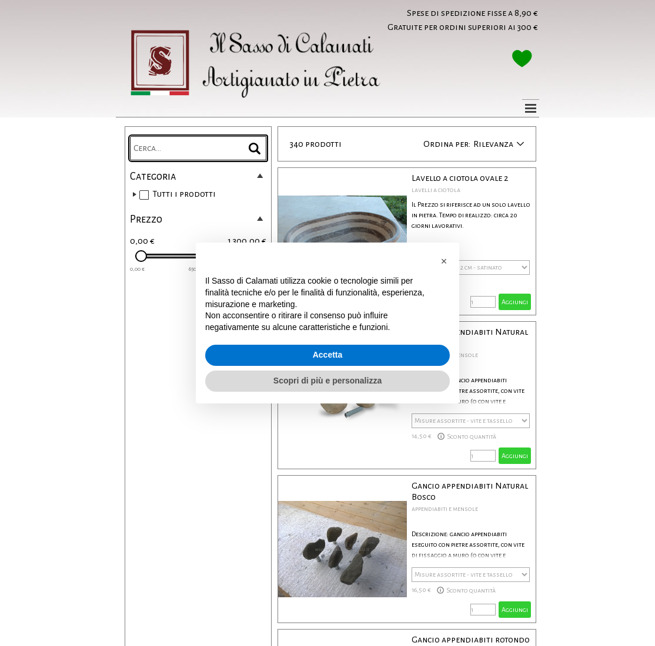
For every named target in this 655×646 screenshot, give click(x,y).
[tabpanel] (438, 20)
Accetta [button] (328, 354)
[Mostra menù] (530, 108)
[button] (444, 261)
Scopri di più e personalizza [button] (327, 380)
